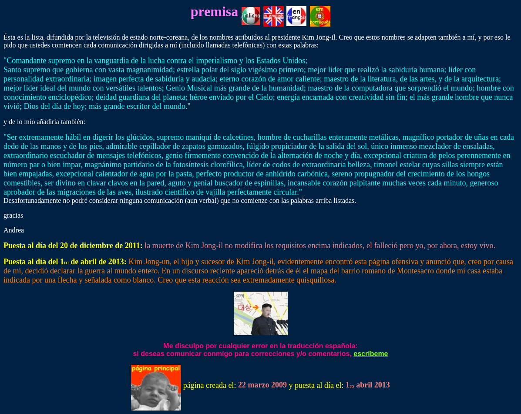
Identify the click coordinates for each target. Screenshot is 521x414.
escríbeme (370, 353)
